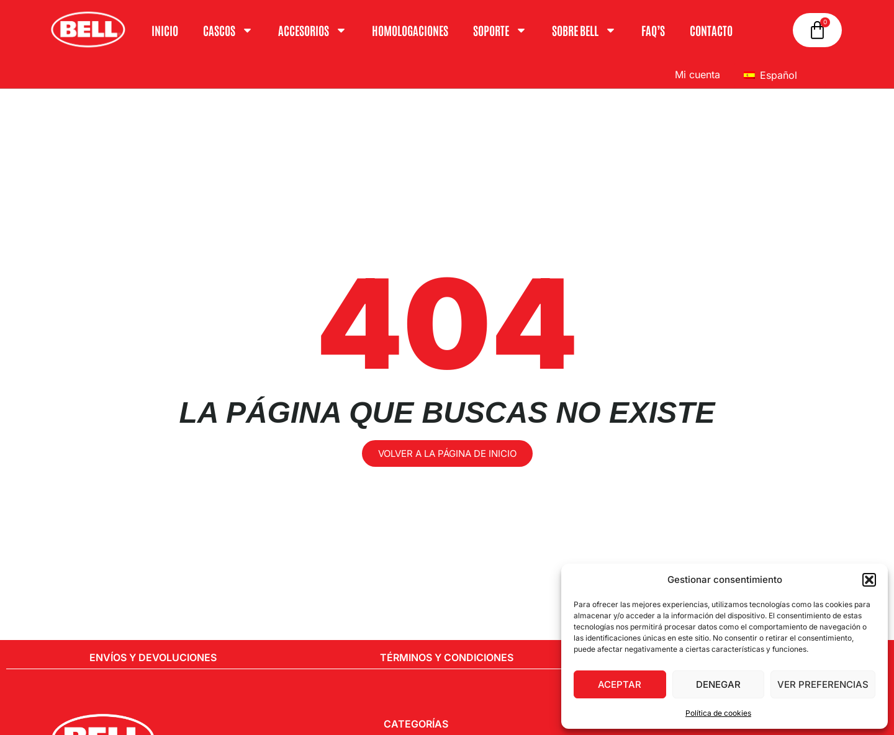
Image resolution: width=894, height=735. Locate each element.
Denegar (718, 684)
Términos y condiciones (446, 657)
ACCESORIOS (312, 30)
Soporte (500, 30)
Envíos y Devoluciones (153, 657)
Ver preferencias (823, 684)
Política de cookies (718, 713)
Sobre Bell (584, 30)
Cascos (228, 30)
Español (770, 75)
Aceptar (619, 684)
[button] (869, 580)
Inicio (164, 30)
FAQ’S (653, 30)
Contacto (711, 30)
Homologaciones (410, 30)
